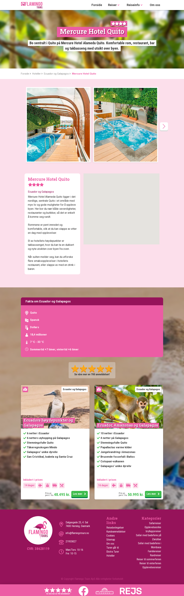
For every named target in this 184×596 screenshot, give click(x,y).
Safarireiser (155, 523)
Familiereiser (154, 551)
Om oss (155, 5)
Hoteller (110, 555)
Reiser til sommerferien (149, 559)
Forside (96, 5)
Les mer (80, 494)
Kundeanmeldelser (115, 531)
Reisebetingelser (115, 527)
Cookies (110, 535)
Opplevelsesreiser (151, 567)
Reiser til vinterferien (150, 563)
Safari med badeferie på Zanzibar (148, 537)
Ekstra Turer (112, 551)
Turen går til (112, 547)
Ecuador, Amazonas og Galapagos (128, 425)
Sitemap (110, 539)
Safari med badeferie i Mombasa (149, 545)
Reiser (114, 5)
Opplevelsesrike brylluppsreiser (153, 529)
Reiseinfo (135, 5)
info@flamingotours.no (77, 533)
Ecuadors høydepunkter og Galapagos (49, 423)
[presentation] (164, 126)
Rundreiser (155, 555)
